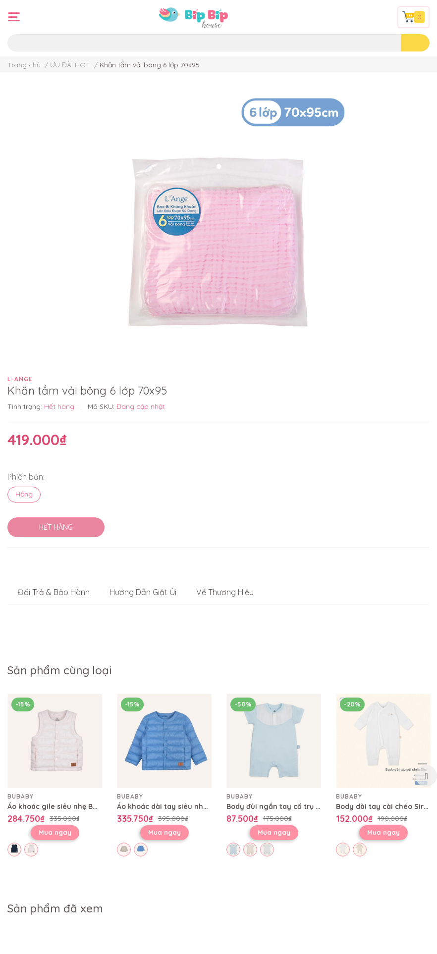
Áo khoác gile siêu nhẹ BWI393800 (66, 806)
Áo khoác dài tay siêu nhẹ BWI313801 (180, 806)
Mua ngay (55, 832)
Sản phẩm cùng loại (59, 670)
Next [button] (426, 776)
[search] (415, 42)
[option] (54, 776)
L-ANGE (20, 379)
